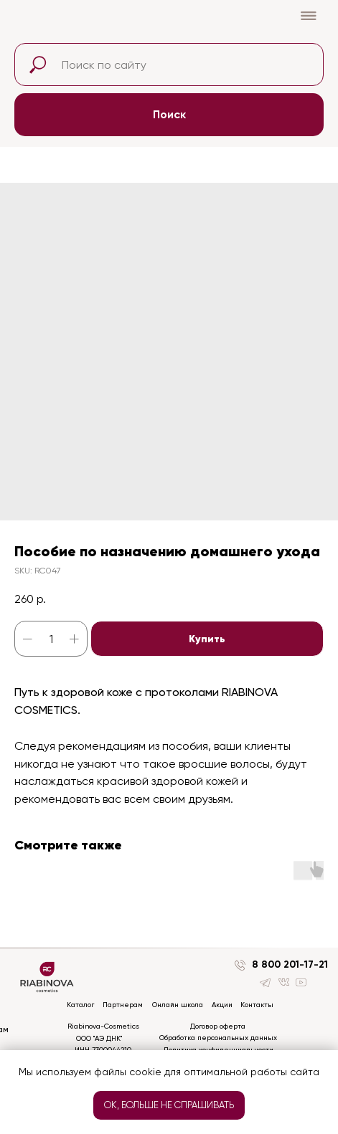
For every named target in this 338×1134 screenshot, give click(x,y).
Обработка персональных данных (218, 1038)
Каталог (80, 1005)
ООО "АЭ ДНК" (99, 1038)
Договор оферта (217, 1026)
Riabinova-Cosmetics (103, 1026)
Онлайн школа (177, 1005)
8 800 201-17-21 (290, 964)
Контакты (256, 1005)
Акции (222, 1005)
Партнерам (123, 1005)
